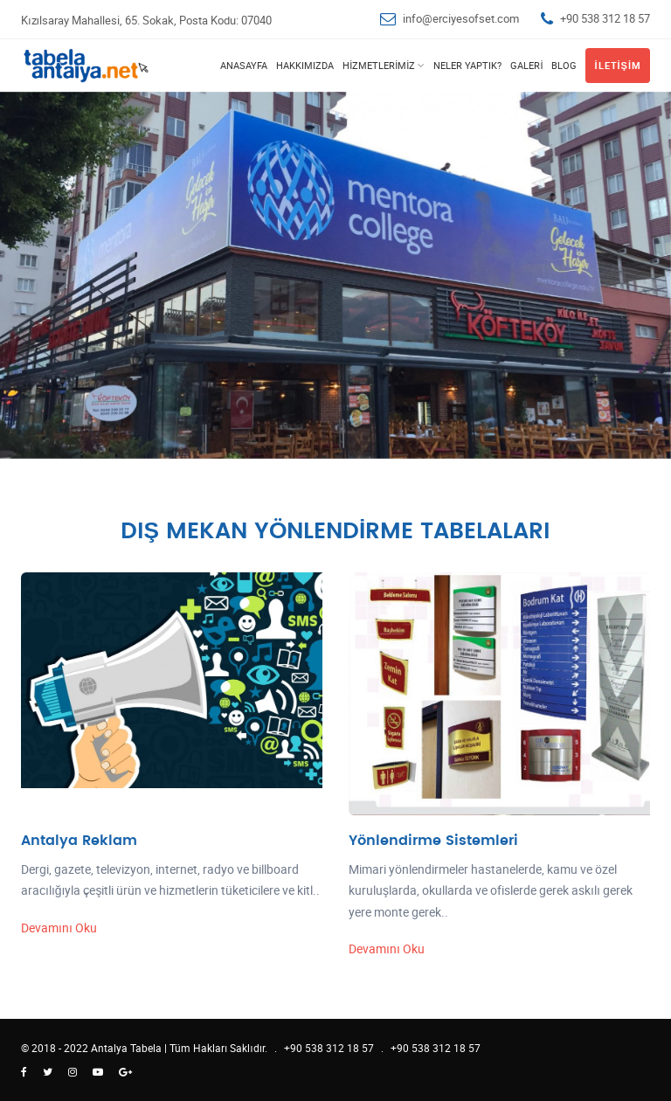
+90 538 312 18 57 (605, 18)
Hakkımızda (305, 65)
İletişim (617, 65)
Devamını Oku (59, 927)
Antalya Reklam (79, 841)
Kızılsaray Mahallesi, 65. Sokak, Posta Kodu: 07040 (146, 20)
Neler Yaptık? (467, 65)
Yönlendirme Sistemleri (433, 841)
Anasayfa (243, 65)
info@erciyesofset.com (461, 18)
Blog (564, 65)
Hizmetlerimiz (378, 65)
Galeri (526, 65)
